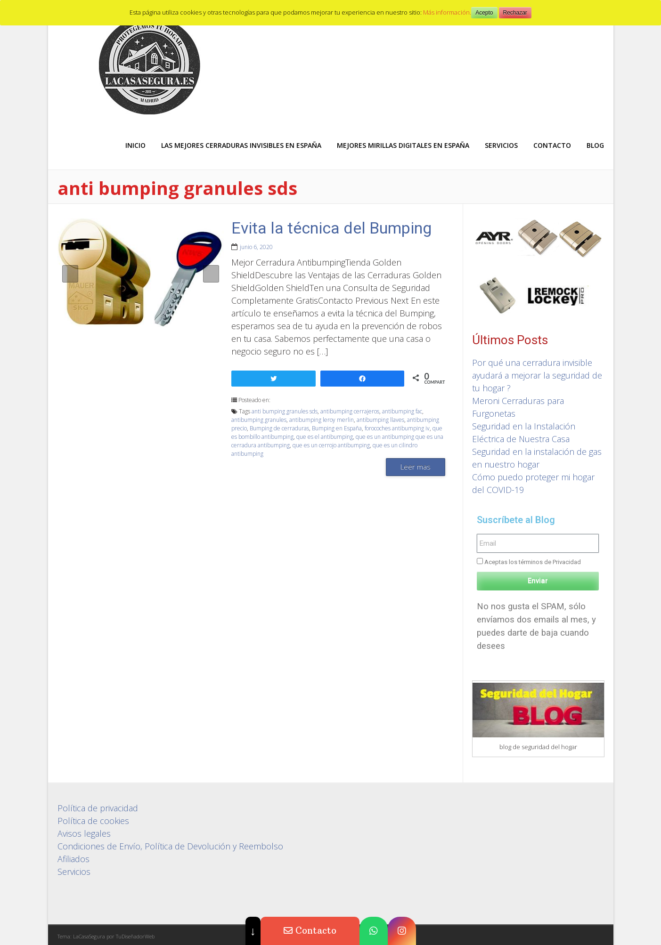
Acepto (484, 12)
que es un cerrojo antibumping (331, 445)
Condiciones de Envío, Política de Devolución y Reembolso (170, 846)
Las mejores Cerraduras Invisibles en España (241, 145)
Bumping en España (337, 428)
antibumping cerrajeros (349, 411)
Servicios (501, 145)
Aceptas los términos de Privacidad (532, 561)
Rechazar (515, 12)
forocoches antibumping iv (397, 428)
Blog (595, 145)
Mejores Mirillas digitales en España (403, 145)
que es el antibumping (324, 437)
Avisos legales (84, 833)
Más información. (447, 12)
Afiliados (73, 858)
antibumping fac (402, 411)
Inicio (135, 145)
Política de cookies (93, 820)
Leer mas (415, 466)
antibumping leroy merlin (321, 420)
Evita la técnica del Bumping (331, 227)
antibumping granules (258, 420)
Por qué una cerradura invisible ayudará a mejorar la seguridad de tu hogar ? (537, 375)
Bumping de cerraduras (279, 428)
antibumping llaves (380, 420)
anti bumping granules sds (285, 411)
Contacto (552, 145)
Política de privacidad (97, 808)
